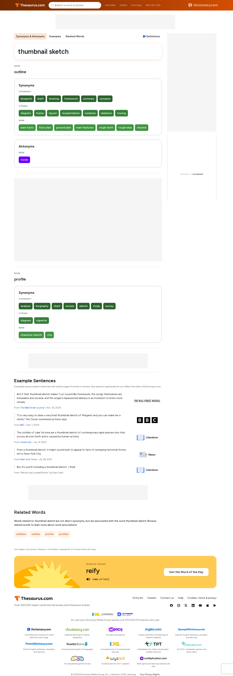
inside (24, 159)
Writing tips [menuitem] (153, 5)
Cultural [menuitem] (136, 5)
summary (88, 98)
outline (35, 534)
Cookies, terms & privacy (201, 597)
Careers (151, 597)
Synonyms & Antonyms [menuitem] (30, 36)
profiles (64, 534)
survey (109, 306)
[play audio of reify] (88, 579)
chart (57, 306)
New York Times (28, 459)
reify (93, 571)
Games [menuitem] (123, 5)
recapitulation (71, 113)
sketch (83, 306)
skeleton (106, 113)
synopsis (105, 98)
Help (180, 597)
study (96, 306)
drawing (54, 98)
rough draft (106, 127)
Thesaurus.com (30, 5)
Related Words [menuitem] (75, 36)
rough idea (125, 127)
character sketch (31, 334)
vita (49, 334)
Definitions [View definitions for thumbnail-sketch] (153, 36)
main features (85, 127)
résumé (141, 127)
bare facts (27, 127)
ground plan (63, 127)
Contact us (167, 597)
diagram (26, 113)
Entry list (138, 597)
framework (71, 98)
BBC (22, 425)
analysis (26, 306)
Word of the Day (96, 564)
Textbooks (26, 442)
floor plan (45, 127)
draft (40, 98)
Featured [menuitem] (110, 5)
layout (53, 113)
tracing (121, 113)
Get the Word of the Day (186, 572)
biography (42, 306)
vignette (41, 320)
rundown (90, 113)
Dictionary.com (203, 5)
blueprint (26, 98)
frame (40, 113)
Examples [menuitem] (55, 36)
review (70, 306)
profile (49, 534)
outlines (21, 534)
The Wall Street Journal (32, 407)
